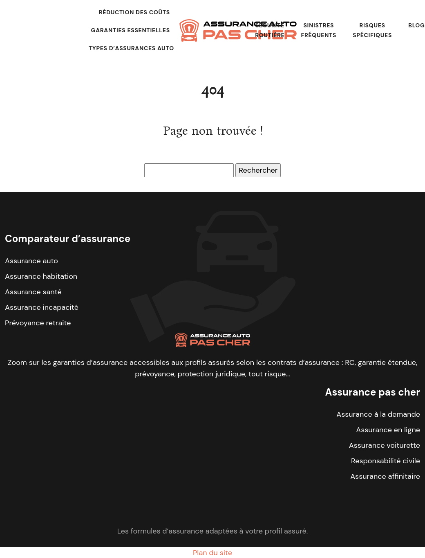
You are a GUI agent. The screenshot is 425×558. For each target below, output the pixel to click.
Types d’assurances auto (131, 48)
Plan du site (212, 553)
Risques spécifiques (372, 30)
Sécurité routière (269, 30)
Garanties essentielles (130, 30)
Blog (416, 25)
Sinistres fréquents (318, 30)
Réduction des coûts (134, 12)
